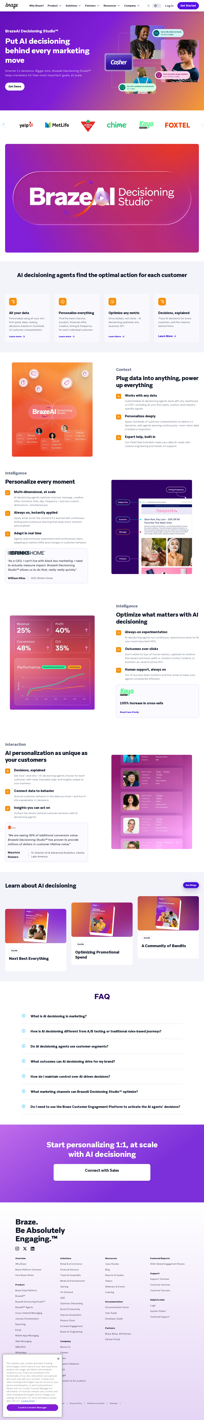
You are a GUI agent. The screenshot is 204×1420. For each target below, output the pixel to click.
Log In (169, 5)
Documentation (114, 1301)
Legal (63, 1375)
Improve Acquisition (70, 1314)
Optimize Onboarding (71, 1303)
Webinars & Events (115, 1286)
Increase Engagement (71, 1326)
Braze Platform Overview (28, 1269)
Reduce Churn (67, 1320)
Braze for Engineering (71, 1331)
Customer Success (160, 1290)
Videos (108, 1280)
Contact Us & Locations (73, 1380)
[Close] (58, 1358)
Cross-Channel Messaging (28, 1313)
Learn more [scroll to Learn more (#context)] (17, 336)
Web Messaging (23, 1341)
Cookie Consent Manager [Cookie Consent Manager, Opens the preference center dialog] (32, 1407)
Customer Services (160, 1284)
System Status (158, 1311)
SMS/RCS (20, 1347)
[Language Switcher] (156, 5)
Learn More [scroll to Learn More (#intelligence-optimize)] (117, 336)
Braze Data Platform (26, 1290)
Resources (112, 5)
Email (18, 1330)
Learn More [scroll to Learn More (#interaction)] (167, 336)
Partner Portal (112, 1339)
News (63, 1358)
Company (132, 5)
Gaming (64, 1286)
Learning (109, 1292)
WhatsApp (20, 1352)
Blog (107, 1269)
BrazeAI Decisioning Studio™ (30, 1301)
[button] (102, 1016)
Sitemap (113, 1403)
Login (153, 1305)
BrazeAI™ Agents (24, 1307)
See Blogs (191, 885)
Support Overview (159, 1279)
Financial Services (69, 1269)
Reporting (20, 1324)
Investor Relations (69, 1363)
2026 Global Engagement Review (167, 1263)
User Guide (111, 1313)
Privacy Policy (76, 1403)
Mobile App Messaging (27, 1335)
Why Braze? (36, 5)
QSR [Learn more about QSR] (62, 1297)
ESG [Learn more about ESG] (62, 1369)
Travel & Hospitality (70, 1275)
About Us (65, 1347)
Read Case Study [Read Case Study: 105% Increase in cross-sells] (129, 712)
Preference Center (95, 1403)
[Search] (148, 6)
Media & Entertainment (72, 1280)
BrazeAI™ (20, 1296)
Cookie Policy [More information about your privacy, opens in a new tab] (28, 1401)
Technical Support (159, 1316)
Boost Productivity (70, 1309)
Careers (64, 1352)
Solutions (73, 5)
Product (55, 5)
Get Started (188, 5)
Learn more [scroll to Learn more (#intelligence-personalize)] (67, 336)
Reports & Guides (114, 1275)
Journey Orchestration (27, 1318)
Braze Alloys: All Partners (118, 1333)
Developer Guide (114, 1318)
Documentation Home (117, 1307)
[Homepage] (11, 6)
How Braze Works (24, 1275)
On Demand (66, 1292)
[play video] (102, 198)
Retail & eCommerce (71, 1263)
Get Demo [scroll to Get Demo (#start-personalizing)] (14, 86)
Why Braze (20, 1263)
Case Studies (112, 1263)
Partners (92, 5)
